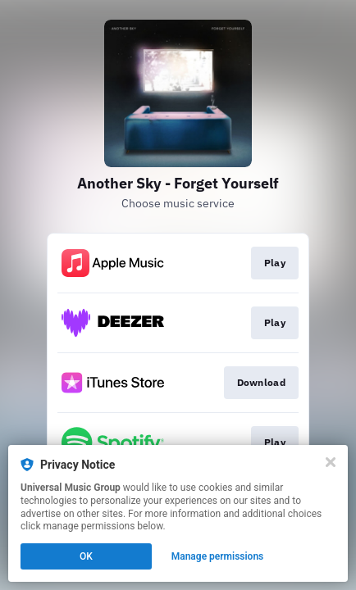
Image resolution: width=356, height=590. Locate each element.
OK (86, 556)
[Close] (330, 462)
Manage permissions (217, 556)
